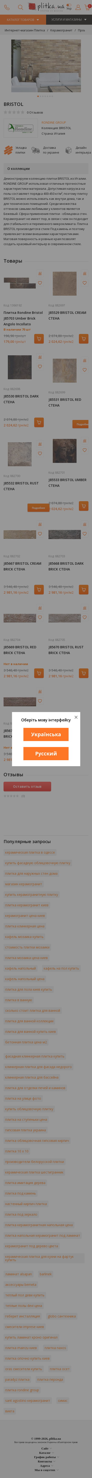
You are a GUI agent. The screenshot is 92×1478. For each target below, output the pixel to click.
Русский (46, 753)
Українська (46, 734)
